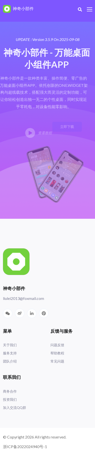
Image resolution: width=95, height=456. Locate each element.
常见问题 (57, 361)
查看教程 (36, 133)
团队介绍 (10, 361)
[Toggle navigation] (90, 10)
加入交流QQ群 (14, 407)
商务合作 (10, 391)
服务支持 (10, 353)
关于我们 (10, 345)
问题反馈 (57, 345)
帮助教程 (57, 353)
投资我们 (10, 399)
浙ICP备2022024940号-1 (25, 446)
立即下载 (64, 127)
